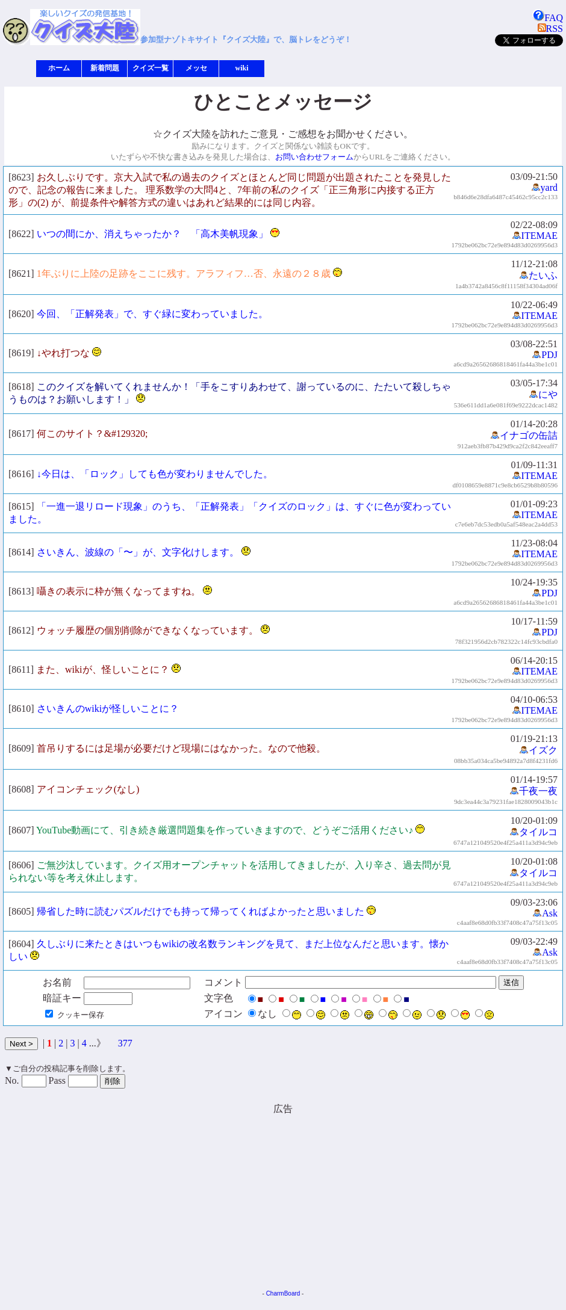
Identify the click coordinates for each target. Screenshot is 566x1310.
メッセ (196, 68)
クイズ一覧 (150, 68)
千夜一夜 (533, 791)
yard (544, 187)
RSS (550, 28)
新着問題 (104, 68)
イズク (538, 750)
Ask (545, 913)
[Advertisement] (180, 1200)
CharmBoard (283, 1293)
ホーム (59, 68)
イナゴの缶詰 (524, 435)
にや (543, 394)
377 (125, 1043)
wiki (241, 68)
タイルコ (533, 832)
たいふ (538, 275)
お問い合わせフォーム (314, 156)
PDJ (545, 355)
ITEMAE (535, 235)
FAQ (547, 18)
